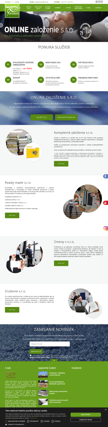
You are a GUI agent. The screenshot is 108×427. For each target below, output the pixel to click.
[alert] (54, 417)
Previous (1, 25)
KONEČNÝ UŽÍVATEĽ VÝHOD (21, 74)
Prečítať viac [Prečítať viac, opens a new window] (33, 418)
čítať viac (61, 164)
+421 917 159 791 (67, 2)
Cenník (17, 2)
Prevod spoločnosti (51, 66)
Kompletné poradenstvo (53, 68)
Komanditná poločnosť (52, 85)
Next (106, 25)
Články (68, 8)
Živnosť (16, 78)
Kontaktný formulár (66, 117)
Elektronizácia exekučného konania (58, 392)
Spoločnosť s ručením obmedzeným (23, 63)
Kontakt (7, 2)
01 (8, 64)
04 (8, 79)
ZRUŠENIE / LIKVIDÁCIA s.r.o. (21, 72)
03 (73, 64)
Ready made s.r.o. (53, 62)
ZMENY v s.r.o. (17, 71)
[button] (36, 424)
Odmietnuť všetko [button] (85, 420)
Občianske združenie (52, 81)
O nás (88, 8)
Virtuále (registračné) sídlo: (86, 66)
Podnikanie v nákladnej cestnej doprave (57, 374)
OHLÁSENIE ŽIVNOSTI (19, 81)
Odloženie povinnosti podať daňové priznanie (58, 401)
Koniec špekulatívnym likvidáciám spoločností (57, 383)
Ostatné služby (47, 7)
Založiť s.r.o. (41, 117)
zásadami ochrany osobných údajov (40, 357)
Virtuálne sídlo (38, 7)
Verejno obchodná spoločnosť (55, 83)
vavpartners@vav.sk (41, 2)
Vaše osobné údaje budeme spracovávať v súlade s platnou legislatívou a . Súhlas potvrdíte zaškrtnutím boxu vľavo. (54, 356)
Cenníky (57, 8)
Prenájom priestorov (78, 7)
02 (41, 64)
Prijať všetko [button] (85, 415)
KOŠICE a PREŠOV (83, 68)
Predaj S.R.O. (28, 7)
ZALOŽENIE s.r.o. (18, 69)
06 (73, 79)
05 (41, 79)
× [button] (105, 410)
